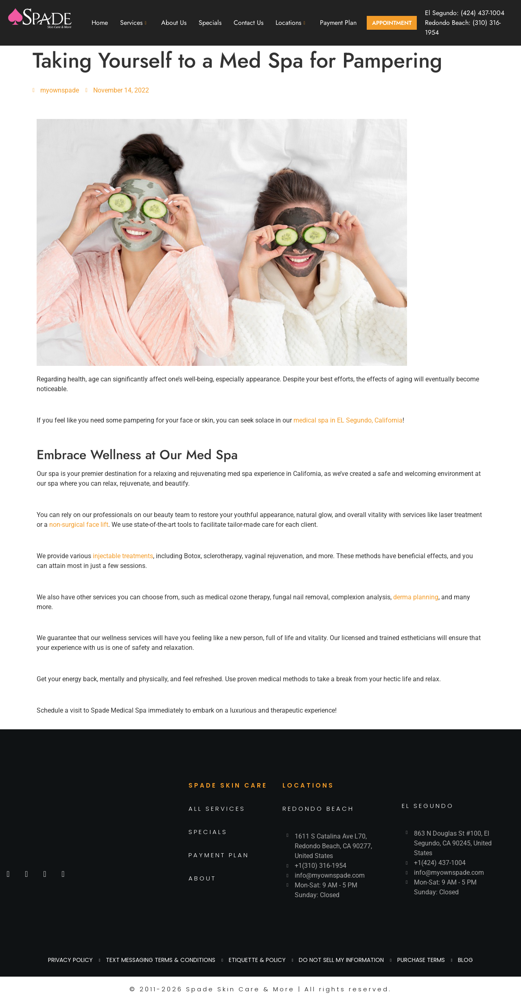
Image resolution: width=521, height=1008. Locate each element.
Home (100, 22)
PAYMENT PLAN (218, 855)
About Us (173, 22)
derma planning (415, 597)
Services (133, 22)
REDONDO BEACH (318, 808)
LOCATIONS (308, 785)
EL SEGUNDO (428, 805)
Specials (210, 22)
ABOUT (202, 878)
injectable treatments (123, 556)
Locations (290, 22)
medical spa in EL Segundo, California (348, 420)
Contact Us (248, 22)
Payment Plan (338, 22)
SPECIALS (208, 832)
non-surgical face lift (78, 524)
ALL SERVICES (216, 808)
